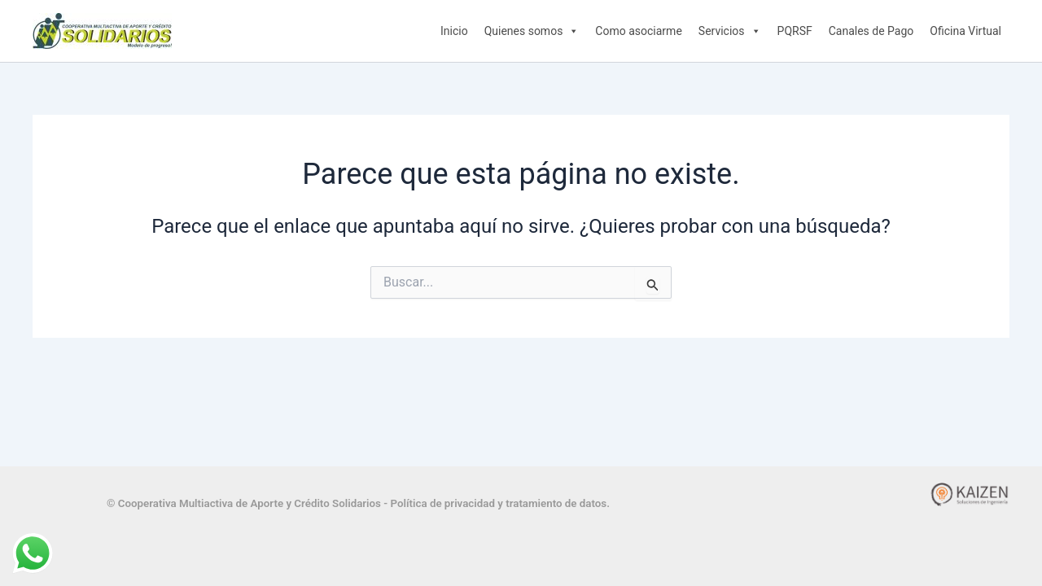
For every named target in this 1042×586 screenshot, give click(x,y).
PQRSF (794, 30)
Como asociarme (638, 30)
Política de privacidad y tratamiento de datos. (500, 503)
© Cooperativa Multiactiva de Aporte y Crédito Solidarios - (248, 503)
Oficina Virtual (965, 30)
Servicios (729, 31)
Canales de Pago (871, 30)
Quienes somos (532, 31)
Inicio (454, 30)
